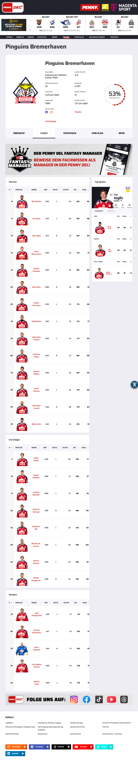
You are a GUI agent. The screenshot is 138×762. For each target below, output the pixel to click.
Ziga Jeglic (36, 235)
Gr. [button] (75, 189)
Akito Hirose (36, 459)
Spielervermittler (77, 726)
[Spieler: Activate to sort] (22, 190)
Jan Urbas (36, 218)
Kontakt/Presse (12, 733)
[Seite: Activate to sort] (56, 190)
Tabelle (20, 37)
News (54, 37)
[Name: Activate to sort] (36, 190)
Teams (66, 37)
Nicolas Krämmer (36, 270)
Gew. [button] (84, 189)
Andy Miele (36, 321)
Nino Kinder (36, 201)
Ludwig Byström (36, 493)
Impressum (42, 733)
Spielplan (97, 133)
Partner (105, 726)
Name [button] (34, 189)
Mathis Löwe (37, 683)
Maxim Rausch (36, 562)
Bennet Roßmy (36, 372)
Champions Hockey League (49, 722)
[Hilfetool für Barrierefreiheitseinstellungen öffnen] (134, 384)
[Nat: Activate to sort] (47, 190)
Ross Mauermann (36, 252)
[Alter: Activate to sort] (67, 190)
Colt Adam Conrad (36, 407)
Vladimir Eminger (36, 510)
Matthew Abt (36, 527)
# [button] (9, 189)
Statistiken (69, 133)
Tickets (78, 112)
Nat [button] (45, 189)
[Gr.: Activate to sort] (77, 190)
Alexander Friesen (36, 338)
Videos (30, 37)
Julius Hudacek (36, 648)
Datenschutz (75, 733)
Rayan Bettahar (36, 476)
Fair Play (79, 37)
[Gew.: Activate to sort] (86, 190)
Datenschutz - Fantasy (112, 733)
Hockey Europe (76, 722)
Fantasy (114, 37)
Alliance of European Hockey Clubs (20, 726)
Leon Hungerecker (37, 614)
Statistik (41, 37)
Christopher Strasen (37, 665)
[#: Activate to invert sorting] (10, 190)
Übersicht (19, 133)
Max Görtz (36, 287)
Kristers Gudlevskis (36, 631)
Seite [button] (55, 189)
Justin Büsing (36, 389)
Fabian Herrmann (36, 304)
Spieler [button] (18, 189)
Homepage (50, 121)
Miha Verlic (36, 424)
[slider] (85, 25)
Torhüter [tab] (110, 211)
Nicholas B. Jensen (36, 545)
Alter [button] (65, 189)
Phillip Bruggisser (36, 579)
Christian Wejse (36, 355)
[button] (30, 30)
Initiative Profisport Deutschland (116, 722)
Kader (43, 133)
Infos (122, 133)
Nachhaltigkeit (97, 37)
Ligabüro (9, 722)
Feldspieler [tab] (99, 211)
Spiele (9, 37)
